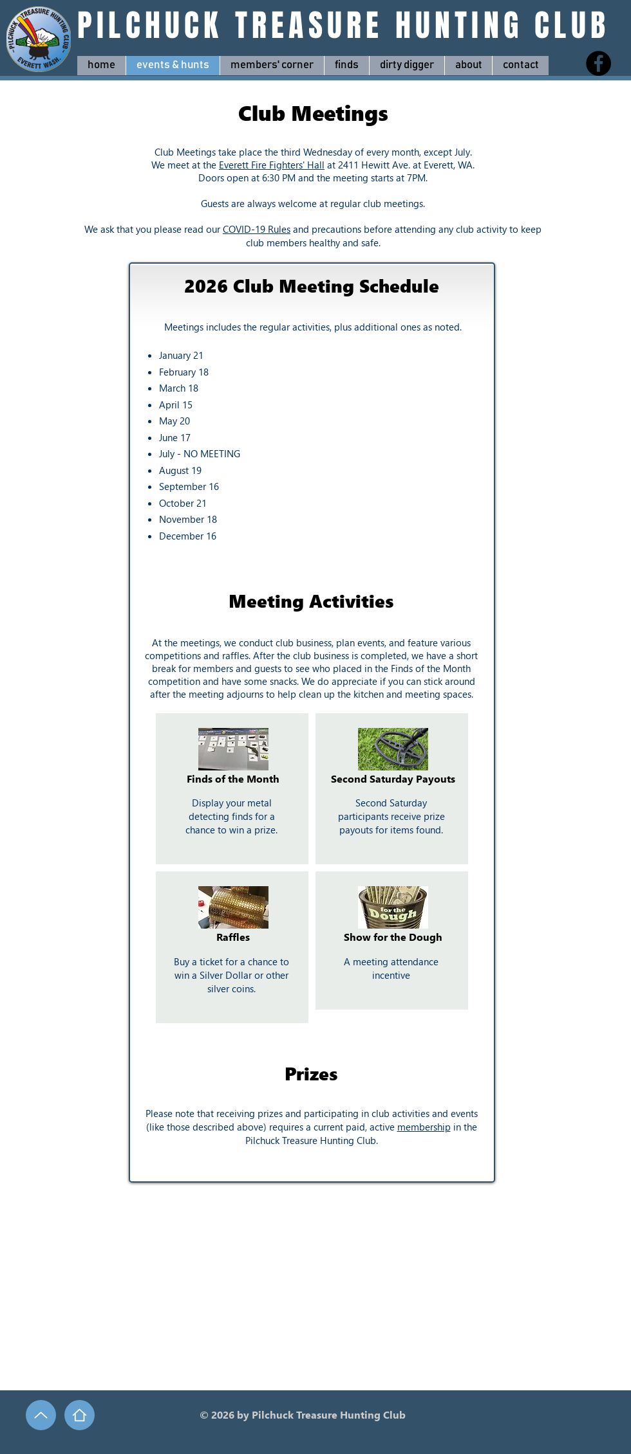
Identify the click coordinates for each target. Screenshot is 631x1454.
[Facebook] (598, 63)
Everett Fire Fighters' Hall (272, 164)
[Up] (41, 1415)
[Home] (79, 1415)
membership (424, 1126)
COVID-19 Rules (256, 229)
